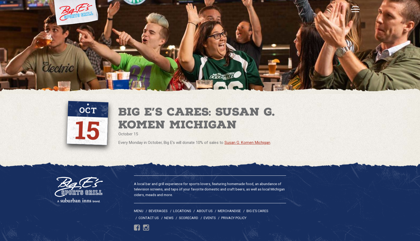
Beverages (158, 211)
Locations (182, 211)
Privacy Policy (233, 218)
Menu (138, 211)
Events (210, 218)
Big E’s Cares (257, 211)
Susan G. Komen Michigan (247, 142)
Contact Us (148, 218)
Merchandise (229, 211)
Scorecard (188, 218)
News (168, 218)
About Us (204, 211)
